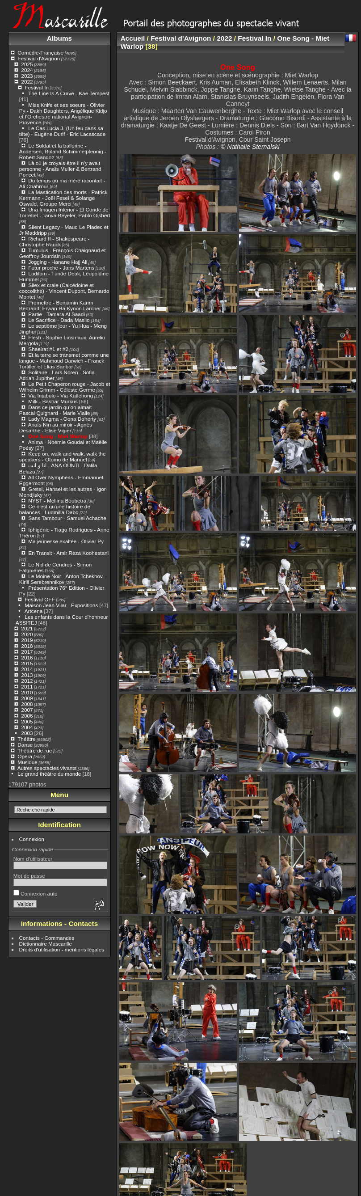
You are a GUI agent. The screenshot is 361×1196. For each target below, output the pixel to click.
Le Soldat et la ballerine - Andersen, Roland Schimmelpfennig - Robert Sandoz (62, 151)
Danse (25, 745)
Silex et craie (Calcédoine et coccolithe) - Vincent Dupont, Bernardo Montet (64, 291)
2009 (27, 698)
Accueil (133, 38)
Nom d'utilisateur (32, 859)
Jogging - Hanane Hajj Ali (57, 262)
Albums (59, 38)
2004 (27, 727)
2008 (27, 704)
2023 (27, 76)
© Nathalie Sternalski (250, 146)
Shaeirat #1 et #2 (48, 349)
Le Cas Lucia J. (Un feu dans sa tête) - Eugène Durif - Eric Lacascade (62, 131)
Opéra (24, 756)
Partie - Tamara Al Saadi (56, 314)
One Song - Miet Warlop (57, 436)
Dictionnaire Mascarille (45, 944)
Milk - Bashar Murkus (53, 401)
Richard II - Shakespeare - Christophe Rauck (54, 241)
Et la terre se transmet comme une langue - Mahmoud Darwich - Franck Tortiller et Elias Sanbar (64, 360)
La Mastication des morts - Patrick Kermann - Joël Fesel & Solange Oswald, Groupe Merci (63, 198)
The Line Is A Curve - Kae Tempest (68, 93)
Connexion (31, 839)
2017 (27, 652)
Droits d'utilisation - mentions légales (62, 949)
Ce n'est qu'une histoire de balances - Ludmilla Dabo (54, 509)
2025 (27, 64)
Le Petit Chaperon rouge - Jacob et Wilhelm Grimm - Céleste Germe (64, 387)
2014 (27, 669)
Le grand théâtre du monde (49, 774)
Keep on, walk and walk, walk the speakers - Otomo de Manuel (62, 456)
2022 (27, 82)
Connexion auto (35, 893)
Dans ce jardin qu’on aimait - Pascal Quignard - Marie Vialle (57, 410)
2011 (27, 686)
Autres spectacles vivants (47, 768)
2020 (27, 634)
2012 (27, 681)
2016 (27, 657)
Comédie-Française (40, 52)
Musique (27, 762)
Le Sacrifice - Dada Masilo (59, 320)
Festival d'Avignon (38, 58)
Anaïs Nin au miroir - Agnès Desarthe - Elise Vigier (55, 427)
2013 (27, 675)
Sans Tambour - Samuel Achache (67, 518)
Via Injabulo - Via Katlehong (60, 395)
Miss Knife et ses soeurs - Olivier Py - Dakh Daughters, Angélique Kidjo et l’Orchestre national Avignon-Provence (63, 113)
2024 (27, 70)
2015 (27, 663)
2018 (27, 646)
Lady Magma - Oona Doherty (62, 419)
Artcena (34, 611)
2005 (27, 721)
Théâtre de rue (34, 750)
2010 (27, 692)
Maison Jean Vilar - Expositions (61, 605)
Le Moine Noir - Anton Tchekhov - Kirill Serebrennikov (62, 579)
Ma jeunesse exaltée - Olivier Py (66, 541)
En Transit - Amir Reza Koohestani (68, 553)
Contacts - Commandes (47, 938)
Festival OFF (40, 599)
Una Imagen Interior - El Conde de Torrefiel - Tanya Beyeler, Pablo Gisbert (64, 212)
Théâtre (26, 739)
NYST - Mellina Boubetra (57, 500)
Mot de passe (29, 876)
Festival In (37, 87)
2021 (27, 628)
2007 (27, 710)
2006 (27, 715)
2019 (27, 640)
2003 (27, 733)
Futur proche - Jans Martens (61, 267)
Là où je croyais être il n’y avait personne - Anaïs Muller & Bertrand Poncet (60, 168)
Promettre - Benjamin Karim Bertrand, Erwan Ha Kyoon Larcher (60, 305)
